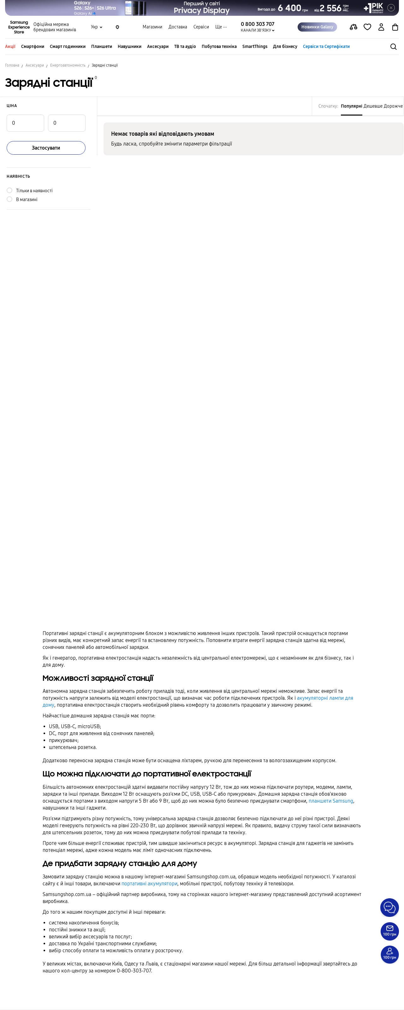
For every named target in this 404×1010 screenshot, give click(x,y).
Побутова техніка (219, 46)
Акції (10, 46)
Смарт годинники (68, 46)
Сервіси (201, 27)
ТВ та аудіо (185, 46)
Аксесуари (158, 46)
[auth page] (381, 27)
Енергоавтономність (68, 65)
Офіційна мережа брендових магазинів (54, 27)
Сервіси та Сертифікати (326, 46)
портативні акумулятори (149, 884)
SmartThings (254, 46)
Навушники (129, 46)
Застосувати (46, 148)
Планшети (101, 46)
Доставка (178, 27)
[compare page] (353, 27)
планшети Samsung (331, 801)
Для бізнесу (285, 46)
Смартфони (32, 46)
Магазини (152, 27)
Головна (12, 65)
